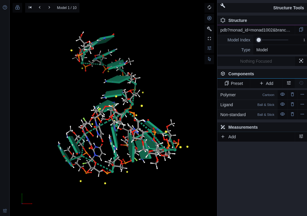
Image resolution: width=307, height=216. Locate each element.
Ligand (247, 105)
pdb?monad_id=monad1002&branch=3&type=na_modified (257, 30)
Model (262, 49)
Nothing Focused (256, 61)
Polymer (247, 95)
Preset (233, 83)
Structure (233, 20)
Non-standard (247, 114)
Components (260, 75)
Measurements (239, 127)
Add (266, 83)
